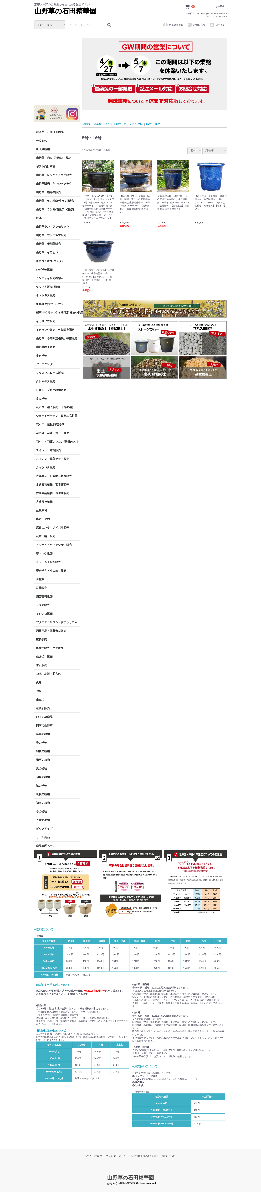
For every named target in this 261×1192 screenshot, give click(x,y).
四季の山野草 (44, 725)
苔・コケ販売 (44, 553)
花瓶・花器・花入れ (48, 673)
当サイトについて (94, 1156)
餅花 (39, 218)
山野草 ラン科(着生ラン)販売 (55, 209)
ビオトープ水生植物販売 (51, 390)
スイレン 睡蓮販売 (48, 450)
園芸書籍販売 (44, 596)
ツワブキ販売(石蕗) (48, 286)
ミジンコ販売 (44, 613)
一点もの (41, 140)
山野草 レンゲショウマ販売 (54, 175)
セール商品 (43, 837)
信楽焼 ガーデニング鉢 (128, 123)
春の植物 (41, 742)
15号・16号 (153, 123)
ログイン (217, 25)
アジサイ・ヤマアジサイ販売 (54, 544)
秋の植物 (41, 785)
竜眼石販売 (43, 708)
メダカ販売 (43, 605)
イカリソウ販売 (45, 321)
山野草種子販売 (45, 347)
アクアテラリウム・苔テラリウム (56, 622)
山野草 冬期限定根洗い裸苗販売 (56, 338)
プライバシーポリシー (117, 1156)
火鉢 (39, 682)
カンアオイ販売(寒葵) (49, 278)
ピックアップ (44, 828)
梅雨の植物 (43, 759)
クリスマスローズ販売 (50, 372)
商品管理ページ (45, 845)
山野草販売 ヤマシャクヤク (54, 183)
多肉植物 (41, 355)
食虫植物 (41, 398)
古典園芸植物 (44, 501)
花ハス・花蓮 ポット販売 (52, 433)
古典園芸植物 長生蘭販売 (52, 493)
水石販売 (41, 665)
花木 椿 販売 (45, 536)
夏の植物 (41, 768)
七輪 (39, 691)
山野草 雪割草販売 (48, 243)
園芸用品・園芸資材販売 (51, 630)
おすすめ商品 (44, 716)
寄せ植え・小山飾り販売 (51, 570)
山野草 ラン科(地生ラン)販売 (55, 200)
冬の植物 (41, 811)
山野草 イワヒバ (47, 252)
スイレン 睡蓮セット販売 (52, 458)
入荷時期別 (43, 820)
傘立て (40, 699)
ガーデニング (45, 364)
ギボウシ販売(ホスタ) (49, 261)
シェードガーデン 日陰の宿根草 (56, 415)
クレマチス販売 (45, 381)
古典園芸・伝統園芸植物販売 (54, 476)
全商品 (86, 123)
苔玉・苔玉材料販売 (48, 562)
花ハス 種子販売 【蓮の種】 (55, 407)
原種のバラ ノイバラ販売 (52, 527)
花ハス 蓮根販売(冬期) (50, 424)
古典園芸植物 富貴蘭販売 (52, 484)
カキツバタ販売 (45, 467)
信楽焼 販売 (44, 656)
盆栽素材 (41, 510)
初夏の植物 (43, 751)
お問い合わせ (168, 1156)
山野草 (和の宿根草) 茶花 (53, 157)
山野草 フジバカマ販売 (51, 235)
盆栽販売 (41, 587)
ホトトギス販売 (45, 295)
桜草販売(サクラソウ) (49, 304)
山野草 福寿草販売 (48, 192)
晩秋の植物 (43, 794)
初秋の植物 (43, 777)
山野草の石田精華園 (65, 11)
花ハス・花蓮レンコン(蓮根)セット (57, 441)
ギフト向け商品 (45, 166)
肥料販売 (41, 639)
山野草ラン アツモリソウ (52, 226)
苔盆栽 (40, 579)
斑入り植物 (43, 149)
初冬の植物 (43, 802)
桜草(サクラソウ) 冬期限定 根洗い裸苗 (58, 312)
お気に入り (196, 25)
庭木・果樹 (43, 519)
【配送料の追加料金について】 (51, 1030)
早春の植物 (43, 734)
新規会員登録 (173, 25)
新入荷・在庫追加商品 (50, 132)
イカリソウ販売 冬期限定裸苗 (55, 329)
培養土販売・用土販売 (50, 648)
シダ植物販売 (44, 269)
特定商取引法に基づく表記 (144, 1156)
